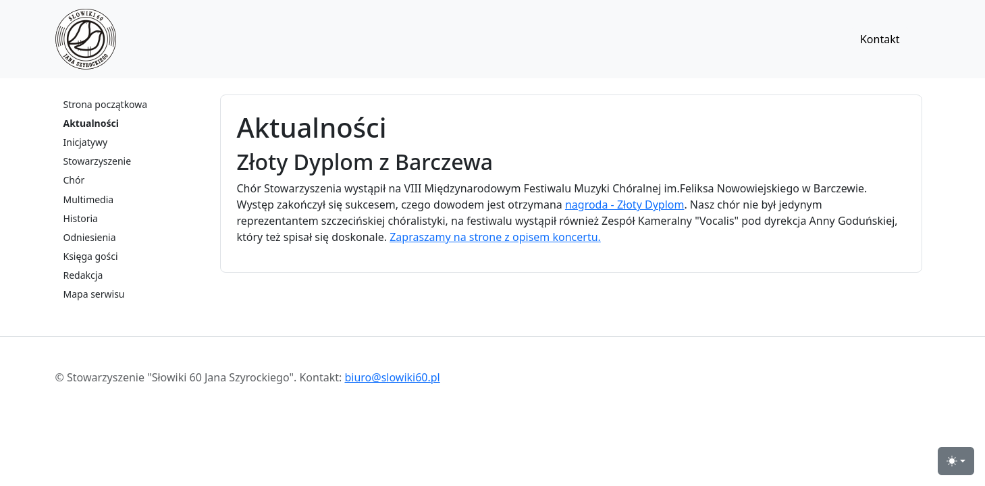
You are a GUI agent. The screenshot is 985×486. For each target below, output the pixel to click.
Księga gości (90, 256)
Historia (80, 218)
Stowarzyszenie (97, 161)
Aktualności (91, 123)
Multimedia (88, 199)
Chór (74, 179)
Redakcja (83, 275)
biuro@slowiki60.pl (392, 377)
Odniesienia (89, 237)
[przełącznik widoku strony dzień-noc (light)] (956, 461)
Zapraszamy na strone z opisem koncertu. (495, 237)
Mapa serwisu (94, 294)
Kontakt (880, 39)
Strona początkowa (105, 104)
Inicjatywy (85, 142)
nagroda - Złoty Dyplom (624, 204)
